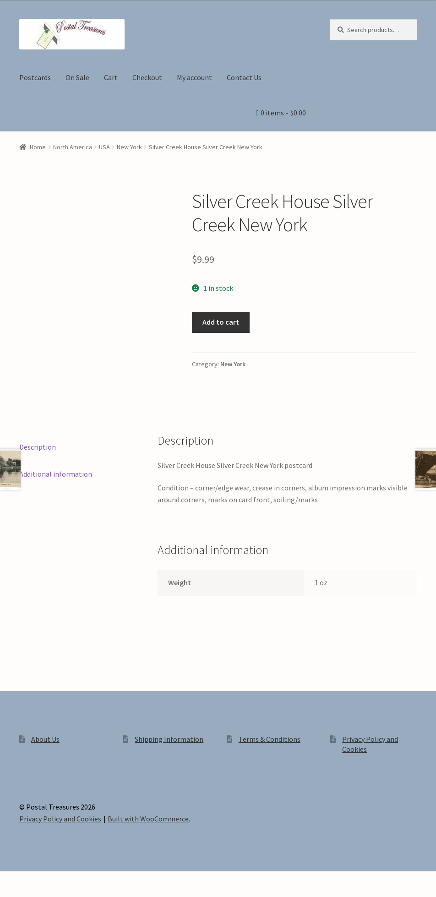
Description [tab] (37, 446)
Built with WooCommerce (148, 818)
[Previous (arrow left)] (10, 892)
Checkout (147, 77)
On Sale (77, 77)
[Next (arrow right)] (32, 892)
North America (72, 147)
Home (38, 147)
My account (194, 77)
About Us (45, 739)
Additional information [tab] (55, 473)
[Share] (54, 879)
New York (129, 147)
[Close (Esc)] (76, 879)
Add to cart (220, 321)
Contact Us (244, 77)
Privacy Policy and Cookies (60, 818)
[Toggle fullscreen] (32, 879)
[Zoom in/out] (10, 879)
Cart (111, 77)
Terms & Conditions (269, 739)
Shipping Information (169, 739)
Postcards (35, 77)
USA (104, 147)
